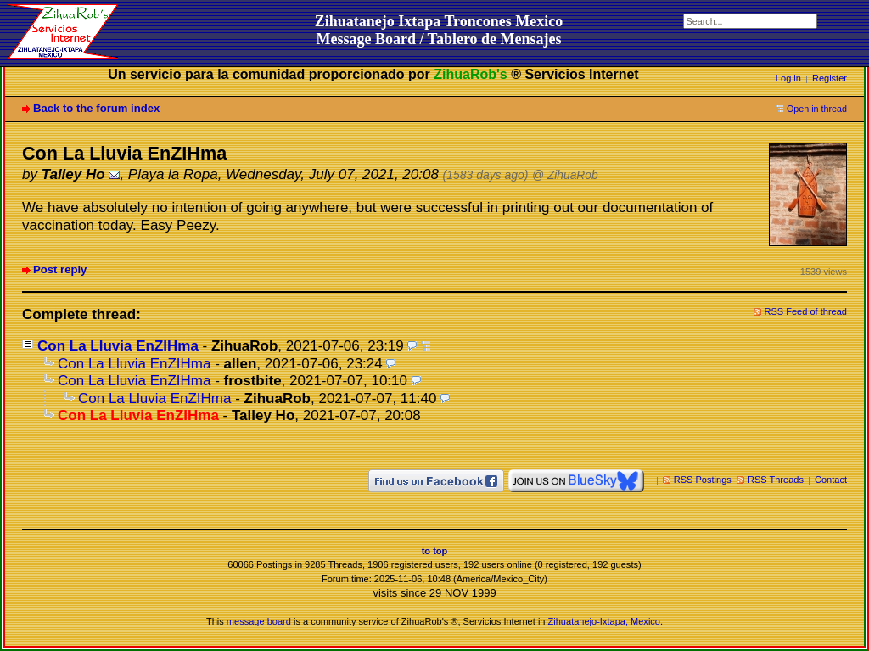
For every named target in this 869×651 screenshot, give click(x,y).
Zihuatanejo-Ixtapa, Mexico (604, 621)
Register (829, 78)
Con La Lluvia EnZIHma (118, 346)
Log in (788, 78)
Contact (831, 479)
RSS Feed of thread (806, 311)
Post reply (60, 269)
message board (259, 621)
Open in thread (817, 109)
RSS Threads (776, 479)
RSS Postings (703, 479)
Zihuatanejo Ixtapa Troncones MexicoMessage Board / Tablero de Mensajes (439, 30)
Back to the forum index (96, 108)
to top (435, 551)
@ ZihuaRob (565, 175)
